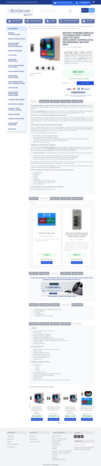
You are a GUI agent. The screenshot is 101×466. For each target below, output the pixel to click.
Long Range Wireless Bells (17, 60)
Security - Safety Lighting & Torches (17, 109)
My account (33, 432)
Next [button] (93, 406)
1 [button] (58, 423)
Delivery (9, 441)
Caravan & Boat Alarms (17, 99)
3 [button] (61, 423)
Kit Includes (66, 101)
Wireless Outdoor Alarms (17, 33)
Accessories (44, 101)
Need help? (54, 101)
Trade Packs (17, 129)
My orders (33, 436)
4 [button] (63, 423)
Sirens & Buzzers (17, 114)
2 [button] (60, 423)
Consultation (11, 447)
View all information (47, 259)
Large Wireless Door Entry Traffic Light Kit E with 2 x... (54, 408)
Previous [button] (29, 406)
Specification (77, 101)
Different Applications (17, 119)
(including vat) (78, 74)
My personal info (35, 441)
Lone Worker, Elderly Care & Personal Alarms (17, 82)
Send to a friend (36, 73)
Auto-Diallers (17, 88)
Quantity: (65, 83)
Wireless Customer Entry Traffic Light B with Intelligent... (87, 408)
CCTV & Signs (17, 55)
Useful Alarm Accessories (17, 123)
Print (33, 75)
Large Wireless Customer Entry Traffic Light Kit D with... (37, 409)
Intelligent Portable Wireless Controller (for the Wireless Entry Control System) (77, 235)
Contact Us (38, 189)
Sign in (92, 14)
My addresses (34, 439)
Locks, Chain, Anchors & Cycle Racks (17, 66)
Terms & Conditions (13, 444)
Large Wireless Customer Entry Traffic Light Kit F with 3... (70, 409)
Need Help (10, 439)
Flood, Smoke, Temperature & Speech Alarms (17, 93)
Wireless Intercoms (17, 51)
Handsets (52, 166)
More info (33, 101)
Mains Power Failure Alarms (17, 76)
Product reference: (68, 47)
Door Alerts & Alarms (17, 104)
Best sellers (10, 436)
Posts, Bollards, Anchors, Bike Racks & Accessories (17, 44)
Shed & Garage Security (17, 71)
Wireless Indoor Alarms (17, 39)
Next (58, 68)
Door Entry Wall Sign (47, 233)
